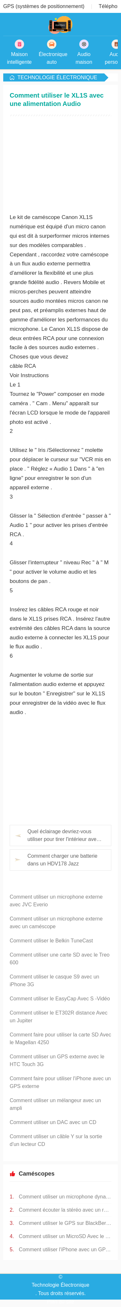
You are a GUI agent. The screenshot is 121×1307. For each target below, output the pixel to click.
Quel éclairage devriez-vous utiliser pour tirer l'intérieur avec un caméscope (63, 836)
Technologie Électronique (57, 77)
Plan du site (60, 1301)
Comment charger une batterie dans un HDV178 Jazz (62, 859)
